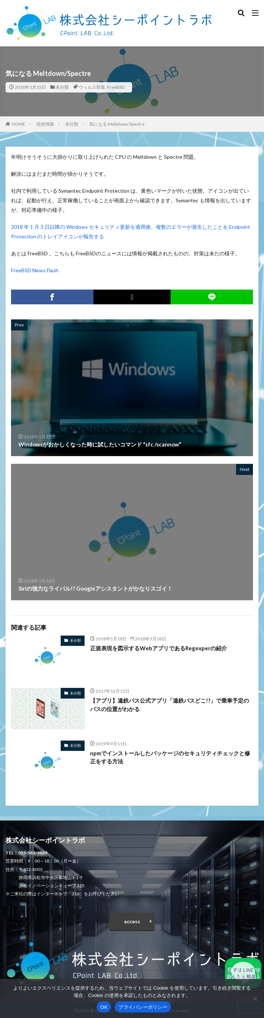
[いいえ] (254, 998)
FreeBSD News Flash (34, 270)
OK (103, 1007)
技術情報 (45, 124)
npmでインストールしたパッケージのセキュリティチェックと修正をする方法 (170, 757)
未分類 (62, 87)
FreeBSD (116, 87)
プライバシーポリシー (142, 1007)
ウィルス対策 (92, 87)
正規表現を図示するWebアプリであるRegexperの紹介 (158, 648)
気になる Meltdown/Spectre (117, 124)
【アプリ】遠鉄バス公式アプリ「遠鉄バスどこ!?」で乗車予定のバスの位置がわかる (169, 704)
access (132, 921)
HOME (18, 124)
